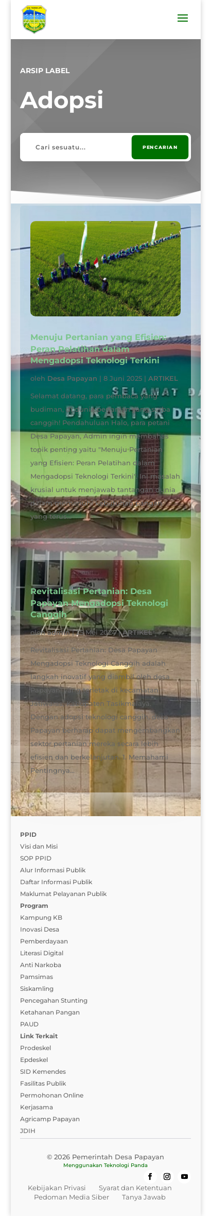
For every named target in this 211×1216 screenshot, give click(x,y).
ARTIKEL (163, 378)
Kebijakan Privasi (57, 1188)
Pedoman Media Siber (71, 1197)
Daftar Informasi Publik (56, 882)
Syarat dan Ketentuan (135, 1188)
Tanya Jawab (144, 1197)
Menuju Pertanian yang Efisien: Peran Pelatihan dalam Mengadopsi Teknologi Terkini (98, 348)
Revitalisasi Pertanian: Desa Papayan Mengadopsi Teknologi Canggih (99, 602)
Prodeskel (35, 1048)
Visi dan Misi (39, 846)
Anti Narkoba (40, 965)
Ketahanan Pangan (50, 1012)
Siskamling (37, 988)
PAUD (29, 1024)
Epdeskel (34, 1059)
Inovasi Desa (39, 929)
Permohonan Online (51, 1095)
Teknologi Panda (126, 1165)
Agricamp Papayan (50, 1119)
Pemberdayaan (44, 941)
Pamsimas (36, 977)
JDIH (28, 1131)
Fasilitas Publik (43, 1083)
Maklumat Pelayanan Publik (63, 894)
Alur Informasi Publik (52, 870)
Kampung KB (41, 917)
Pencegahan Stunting (53, 1000)
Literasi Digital (41, 953)
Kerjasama (36, 1107)
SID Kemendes (43, 1071)
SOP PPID (35, 858)
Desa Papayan (72, 378)
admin (58, 632)
